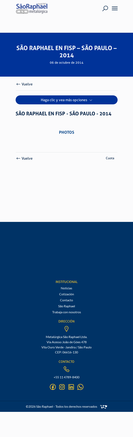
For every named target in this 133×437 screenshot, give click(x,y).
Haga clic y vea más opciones (64, 100)
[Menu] (113, 8)
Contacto (66, 300)
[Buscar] (105, 8)
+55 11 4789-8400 (66, 377)
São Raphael (66, 306)
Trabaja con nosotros (66, 312)
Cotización (66, 294)
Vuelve (24, 84)
